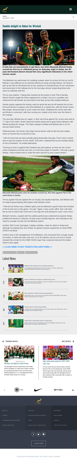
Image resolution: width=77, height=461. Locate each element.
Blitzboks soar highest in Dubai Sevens (16, 363)
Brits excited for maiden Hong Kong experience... (39, 293)
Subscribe (38, 443)
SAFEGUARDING (58, 415)
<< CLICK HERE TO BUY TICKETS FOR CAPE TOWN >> (27, 247)
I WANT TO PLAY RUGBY (60, 425)
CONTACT (4, 415)
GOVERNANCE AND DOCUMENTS (11, 420)
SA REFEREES (57, 410)
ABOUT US (5, 410)
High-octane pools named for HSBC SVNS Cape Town (56, 362)
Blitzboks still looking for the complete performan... (39, 266)
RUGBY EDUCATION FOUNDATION (37, 415)
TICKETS (30, 420)
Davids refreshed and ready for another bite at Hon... (40, 279)
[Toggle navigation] (70, 9)
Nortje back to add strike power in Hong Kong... (38, 320)
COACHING (31, 410)
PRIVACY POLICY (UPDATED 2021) (37, 425)
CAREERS (56, 420)
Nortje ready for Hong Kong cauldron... (36, 307)
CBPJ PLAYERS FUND (8, 425)
